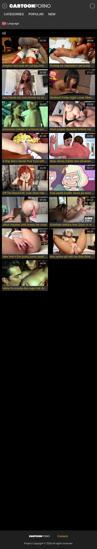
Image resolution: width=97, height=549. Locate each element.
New (51, 14)
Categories (14, 14)
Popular (36, 14)
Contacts (62, 536)
